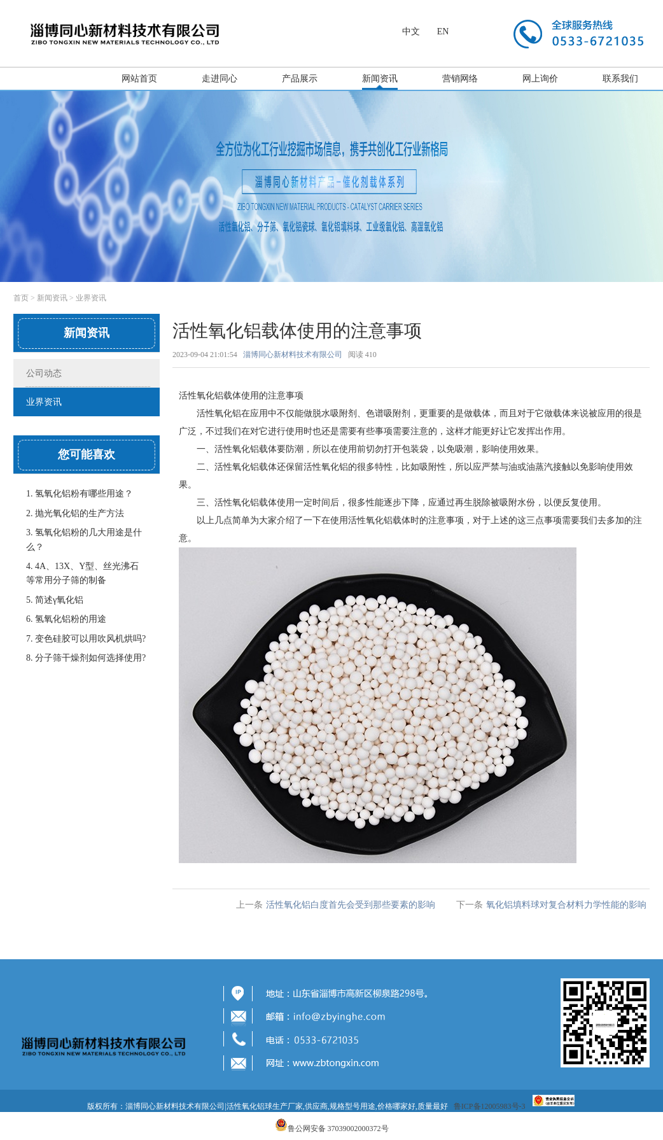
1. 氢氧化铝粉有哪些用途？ (79, 493)
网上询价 (540, 78)
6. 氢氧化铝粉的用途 (66, 619)
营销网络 (460, 78)
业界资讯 (91, 297)
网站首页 (139, 78)
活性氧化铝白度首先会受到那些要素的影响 (350, 905)
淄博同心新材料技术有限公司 (292, 354)
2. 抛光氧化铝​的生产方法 (75, 513)
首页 (21, 297)
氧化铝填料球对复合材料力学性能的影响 (566, 905)
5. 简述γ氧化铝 (54, 600)
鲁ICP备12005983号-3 (490, 1106)
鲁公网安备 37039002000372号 (338, 1128)
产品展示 (300, 78)
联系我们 (620, 78)
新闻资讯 (380, 78)
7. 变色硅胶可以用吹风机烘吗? (86, 639)
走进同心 (219, 78)
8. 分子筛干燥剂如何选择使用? (86, 658)
